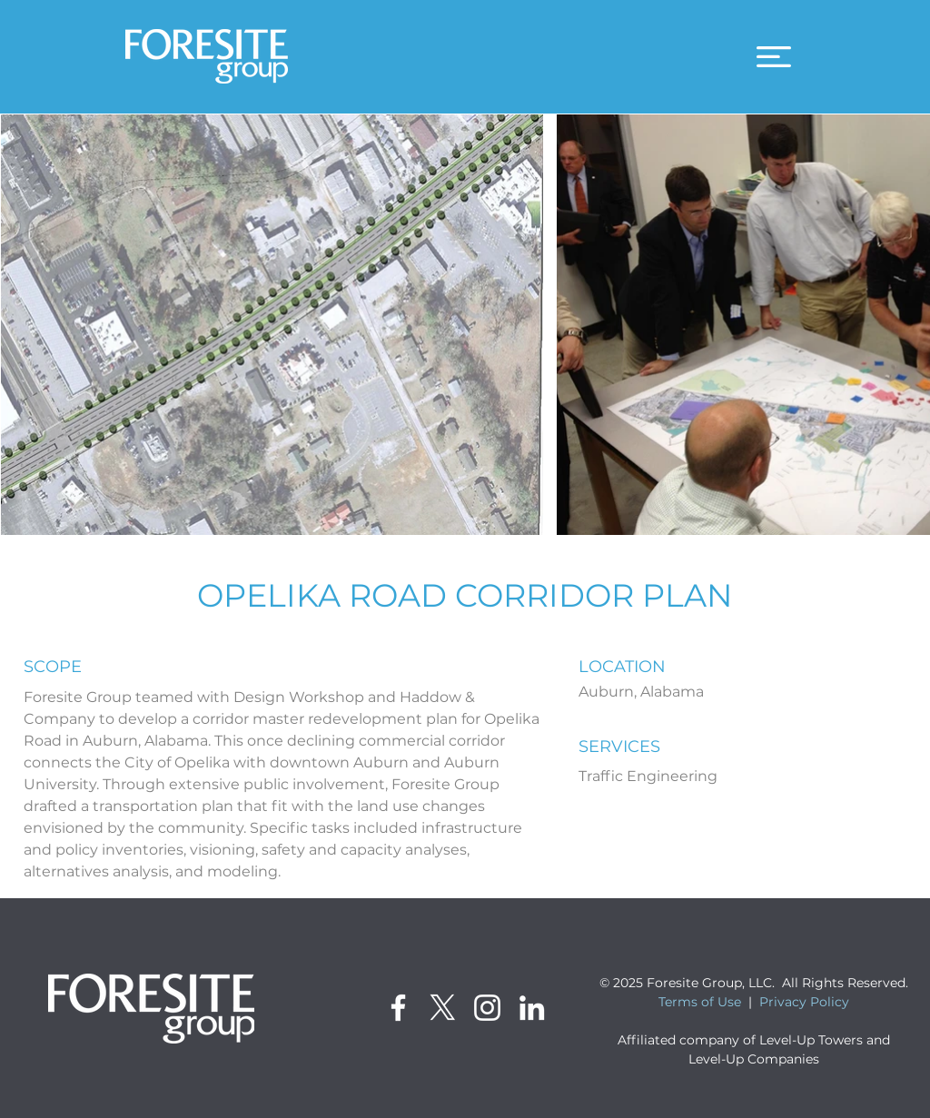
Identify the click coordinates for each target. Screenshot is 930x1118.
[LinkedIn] (531, 1007)
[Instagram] (487, 1007)
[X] (442, 1007)
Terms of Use (699, 1002)
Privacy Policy (804, 1002)
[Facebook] (398, 1007)
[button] (774, 56)
